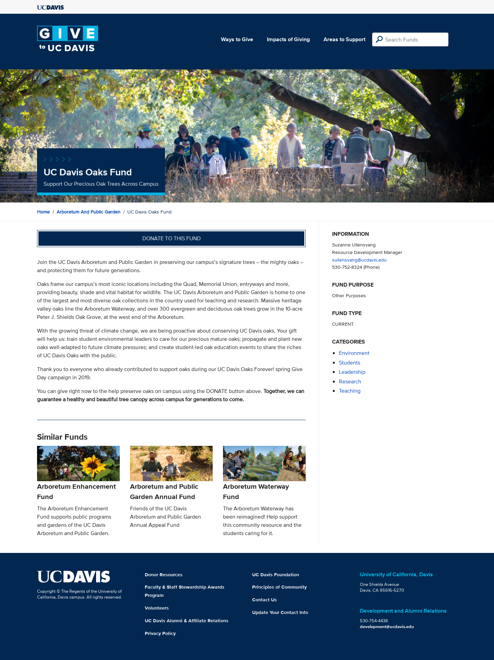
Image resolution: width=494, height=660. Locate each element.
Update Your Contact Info (280, 612)
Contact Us (264, 599)
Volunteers (157, 607)
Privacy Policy (160, 633)
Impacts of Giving (288, 39)
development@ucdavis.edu (387, 626)
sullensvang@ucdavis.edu (359, 259)
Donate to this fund (171, 238)
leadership (352, 372)
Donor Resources (164, 574)
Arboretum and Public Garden (88, 211)
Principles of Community (279, 586)
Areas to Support (344, 39)
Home (43, 211)
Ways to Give (237, 39)
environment (354, 353)
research (350, 381)
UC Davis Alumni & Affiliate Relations (186, 620)
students (349, 363)
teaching (350, 391)
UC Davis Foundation (275, 574)
